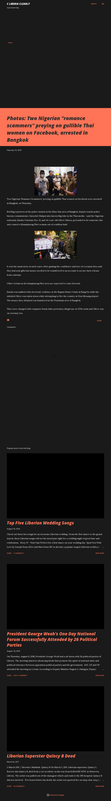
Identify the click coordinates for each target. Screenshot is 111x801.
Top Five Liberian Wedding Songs (40, 523)
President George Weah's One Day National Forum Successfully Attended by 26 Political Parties (52, 639)
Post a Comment (20, 675)
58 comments (19, 786)
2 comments (19, 553)
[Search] (94, 4)
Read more (100, 553)
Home (10, 43)
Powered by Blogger (55, 795)
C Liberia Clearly (18, 4)
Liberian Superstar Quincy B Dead (41, 756)
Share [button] (99, 321)
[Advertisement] (55, 25)
